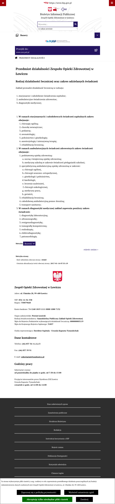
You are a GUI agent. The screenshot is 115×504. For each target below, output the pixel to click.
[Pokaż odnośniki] (3, 3)
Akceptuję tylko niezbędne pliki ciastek (47, 499)
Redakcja (57, 430)
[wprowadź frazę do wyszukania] (55, 24)
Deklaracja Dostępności (57, 456)
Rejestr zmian (57, 447)
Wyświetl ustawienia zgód (81, 492)
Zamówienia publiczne (57, 413)
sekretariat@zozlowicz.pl (32, 357)
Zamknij (84, 499)
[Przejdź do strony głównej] (57, 13)
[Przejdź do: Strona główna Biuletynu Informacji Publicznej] (16, 58)
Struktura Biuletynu (57, 421)
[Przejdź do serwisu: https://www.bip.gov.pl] (57, 3)
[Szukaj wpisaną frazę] (76, 24)
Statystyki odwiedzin (57, 464)
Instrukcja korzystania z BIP (57, 438)
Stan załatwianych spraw (57, 404)
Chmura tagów (57, 473)
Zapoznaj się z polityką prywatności (38, 492)
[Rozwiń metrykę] (29, 244)
